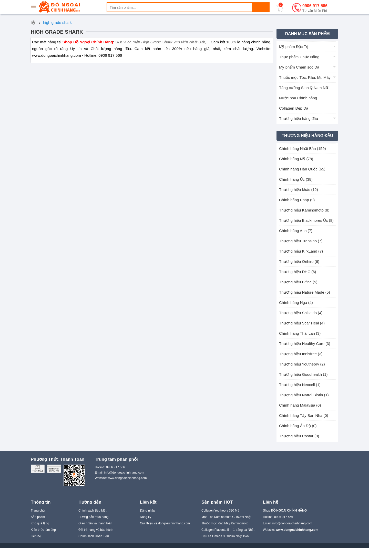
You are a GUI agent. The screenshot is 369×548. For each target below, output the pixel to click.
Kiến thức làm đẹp (43, 530)
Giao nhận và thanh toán (95, 523)
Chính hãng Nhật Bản (302, 148)
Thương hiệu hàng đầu (298, 118)
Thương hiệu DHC (297, 272)
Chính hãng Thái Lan (300, 333)
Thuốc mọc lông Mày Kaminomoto (224, 523)
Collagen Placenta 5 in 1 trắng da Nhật (227, 530)
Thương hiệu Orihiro (299, 261)
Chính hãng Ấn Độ (298, 426)
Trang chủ (38, 510)
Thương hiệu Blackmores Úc (306, 220)
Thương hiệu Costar (299, 436)
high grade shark (57, 32)
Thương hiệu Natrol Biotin (304, 395)
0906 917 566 (314, 8)
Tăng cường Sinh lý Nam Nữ (303, 87)
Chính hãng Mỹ (296, 159)
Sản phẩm (38, 517)
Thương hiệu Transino (301, 241)
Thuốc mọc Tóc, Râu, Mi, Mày (305, 77)
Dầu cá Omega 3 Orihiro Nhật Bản (225, 536)
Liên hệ (36, 536)
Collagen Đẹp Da (293, 108)
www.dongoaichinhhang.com (127, 478)
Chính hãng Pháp (297, 200)
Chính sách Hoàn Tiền (93, 536)
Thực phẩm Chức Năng (299, 57)
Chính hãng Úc (296, 179)
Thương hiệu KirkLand (301, 251)
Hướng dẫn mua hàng (93, 517)
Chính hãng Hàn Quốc (302, 169)
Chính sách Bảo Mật (92, 510)
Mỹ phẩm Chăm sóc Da (299, 67)
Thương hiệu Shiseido (301, 313)
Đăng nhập (147, 510)
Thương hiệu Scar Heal (302, 323)
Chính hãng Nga (296, 302)
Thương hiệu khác (298, 189)
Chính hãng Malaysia (300, 405)
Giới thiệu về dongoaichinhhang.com (165, 523)
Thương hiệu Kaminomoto (304, 210)
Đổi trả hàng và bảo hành (95, 530)
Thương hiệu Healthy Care (304, 343)
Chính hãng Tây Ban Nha (303, 415)
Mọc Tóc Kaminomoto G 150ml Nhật (226, 517)
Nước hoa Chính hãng (298, 98)
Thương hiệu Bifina (298, 282)
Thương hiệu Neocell (300, 384)
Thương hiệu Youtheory (302, 364)
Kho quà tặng (40, 523)
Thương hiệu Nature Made (304, 292)
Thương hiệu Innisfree (301, 354)
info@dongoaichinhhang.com (292, 523)
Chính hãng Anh (295, 230)
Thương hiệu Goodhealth (303, 374)
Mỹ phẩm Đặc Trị (293, 46)
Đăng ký (145, 517)
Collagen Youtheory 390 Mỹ (220, 510)
